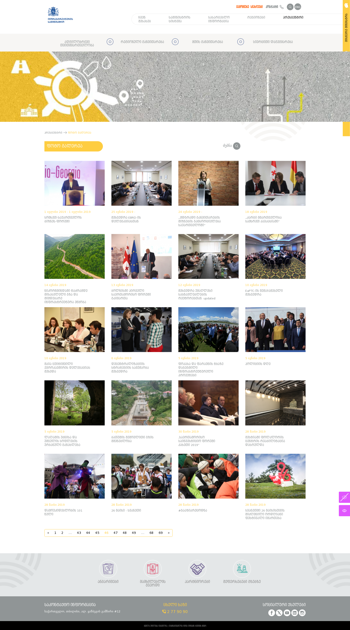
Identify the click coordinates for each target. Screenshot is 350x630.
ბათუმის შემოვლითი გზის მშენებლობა (132, 439)
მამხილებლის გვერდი (153, 583)
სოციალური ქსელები (284, 605)
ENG (297, 7)
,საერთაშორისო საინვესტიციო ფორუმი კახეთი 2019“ (196, 441)
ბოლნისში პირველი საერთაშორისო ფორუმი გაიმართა (131, 294)
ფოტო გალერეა (65, 146)
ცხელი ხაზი (175, 605)
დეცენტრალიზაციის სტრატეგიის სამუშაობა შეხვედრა (130, 367)
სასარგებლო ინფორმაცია (219, 19)
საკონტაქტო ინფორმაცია (70, 605)
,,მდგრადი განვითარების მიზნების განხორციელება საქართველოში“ (199, 221)
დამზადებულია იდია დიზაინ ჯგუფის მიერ (187, 626)
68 (152, 533)
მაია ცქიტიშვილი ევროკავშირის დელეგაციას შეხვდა (67, 367)
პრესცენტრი (293, 17)
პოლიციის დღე (258, 364)
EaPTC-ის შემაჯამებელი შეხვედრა (264, 292)
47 (116, 533)
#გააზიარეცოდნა (192, 510)
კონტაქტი (275, 6)
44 (88, 533)
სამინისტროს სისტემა (179, 19)
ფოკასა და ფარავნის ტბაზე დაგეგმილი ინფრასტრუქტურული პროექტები (200, 369)
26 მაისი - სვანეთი (126, 510)
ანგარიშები (108, 582)
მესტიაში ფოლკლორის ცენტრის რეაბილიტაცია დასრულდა (265, 441)
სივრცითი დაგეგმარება (273, 42)
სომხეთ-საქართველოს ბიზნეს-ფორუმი (63, 219)
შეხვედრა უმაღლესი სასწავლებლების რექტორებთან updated (196, 294)
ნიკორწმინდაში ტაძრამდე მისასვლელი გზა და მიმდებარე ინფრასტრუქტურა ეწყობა (66, 296)
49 (134, 533)
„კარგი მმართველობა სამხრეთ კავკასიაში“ (263, 219)
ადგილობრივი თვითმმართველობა (77, 43)
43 (79, 533)
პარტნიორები (197, 582)
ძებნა (231, 145)
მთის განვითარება (207, 42)
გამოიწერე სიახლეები (249, 6)
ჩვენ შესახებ (144, 19)
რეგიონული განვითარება (142, 42)
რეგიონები (256, 17)
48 (125, 533)
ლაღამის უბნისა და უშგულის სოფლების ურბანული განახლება (62, 441)
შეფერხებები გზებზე (242, 582)
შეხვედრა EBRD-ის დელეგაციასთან (126, 219)
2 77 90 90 (175, 611)
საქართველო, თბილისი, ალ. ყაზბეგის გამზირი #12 (82, 611)
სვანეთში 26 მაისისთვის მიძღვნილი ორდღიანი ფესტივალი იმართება (265, 514)
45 (97, 533)
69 (161, 533)
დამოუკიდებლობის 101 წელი (63, 512)
